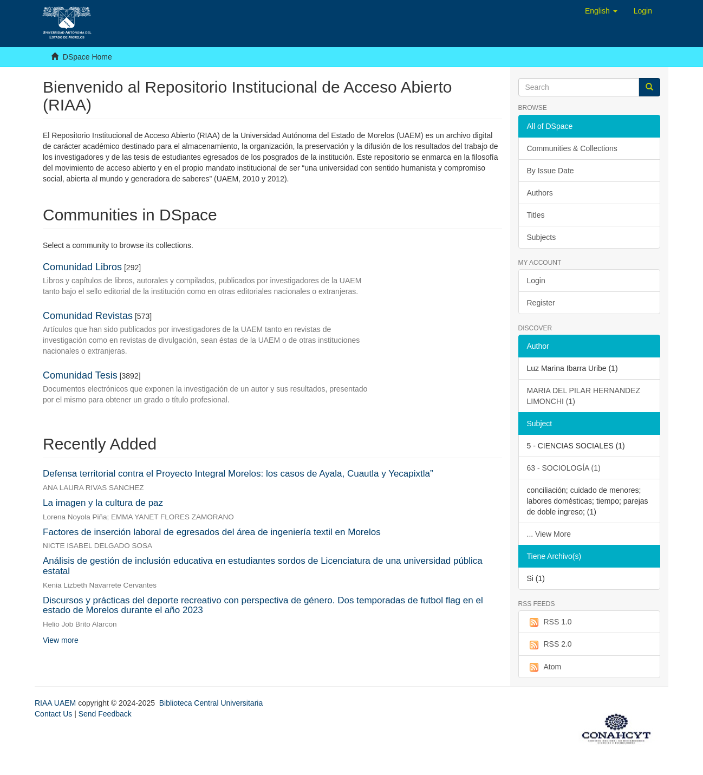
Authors (540, 192)
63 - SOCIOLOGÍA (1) (564, 468)
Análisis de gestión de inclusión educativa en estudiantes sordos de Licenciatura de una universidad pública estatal (263, 566)
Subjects (541, 237)
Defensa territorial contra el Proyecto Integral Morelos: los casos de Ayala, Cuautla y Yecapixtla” (238, 473)
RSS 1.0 (549, 622)
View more (61, 640)
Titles (536, 215)
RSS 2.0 (549, 644)
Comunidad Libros (82, 267)
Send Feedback (105, 713)
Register (541, 302)
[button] (601, 11)
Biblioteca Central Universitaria (211, 703)
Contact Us (53, 713)
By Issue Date (550, 170)
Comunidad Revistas (88, 315)
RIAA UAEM (56, 703)
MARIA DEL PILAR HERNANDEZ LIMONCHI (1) (584, 396)
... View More (549, 534)
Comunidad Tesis (80, 375)
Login (536, 280)
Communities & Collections (572, 148)
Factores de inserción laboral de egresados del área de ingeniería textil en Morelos (212, 532)
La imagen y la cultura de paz (103, 503)
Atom (544, 667)
